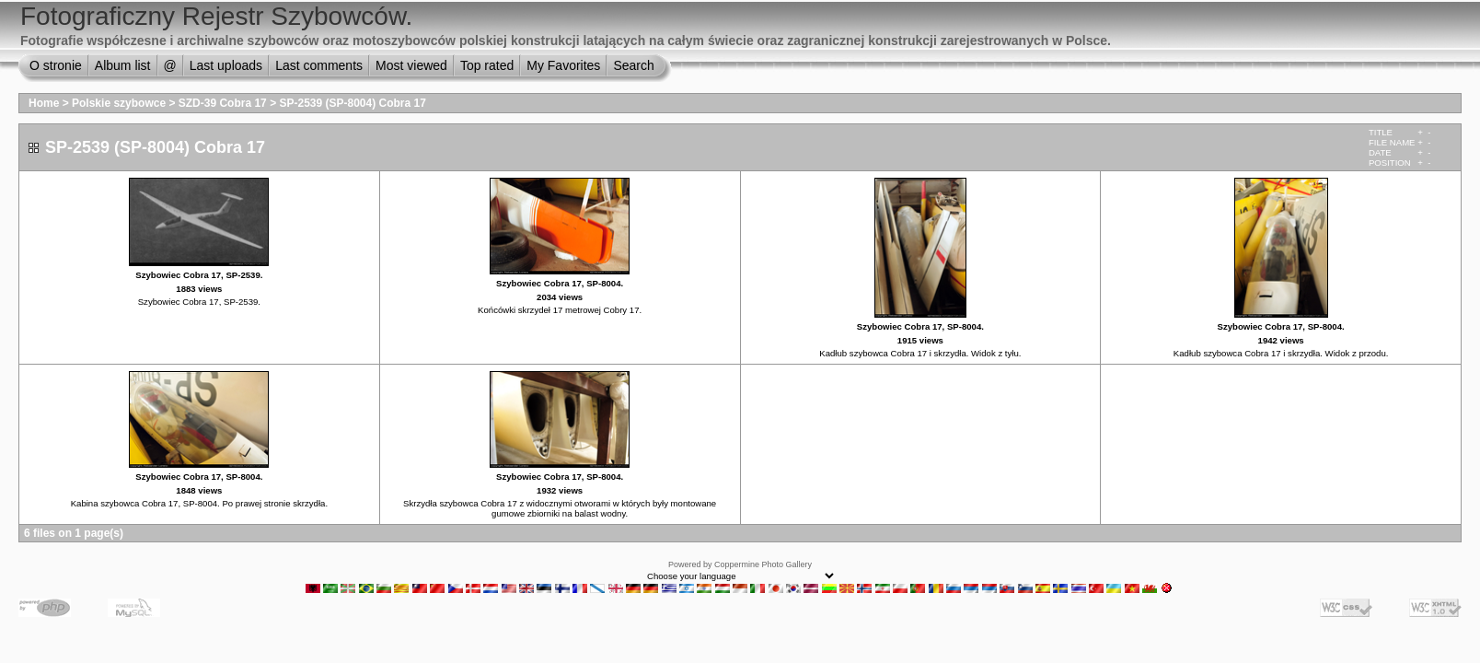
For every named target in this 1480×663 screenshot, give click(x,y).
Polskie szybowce (119, 103)
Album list (123, 65)
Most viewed (411, 65)
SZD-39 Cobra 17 (223, 103)
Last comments (319, 65)
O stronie (55, 65)
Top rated (487, 65)
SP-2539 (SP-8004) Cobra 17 (352, 103)
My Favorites (563, 65)
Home (44, 103)
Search (633, 65)
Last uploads (226, 65)
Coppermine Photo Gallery (763, 564)
